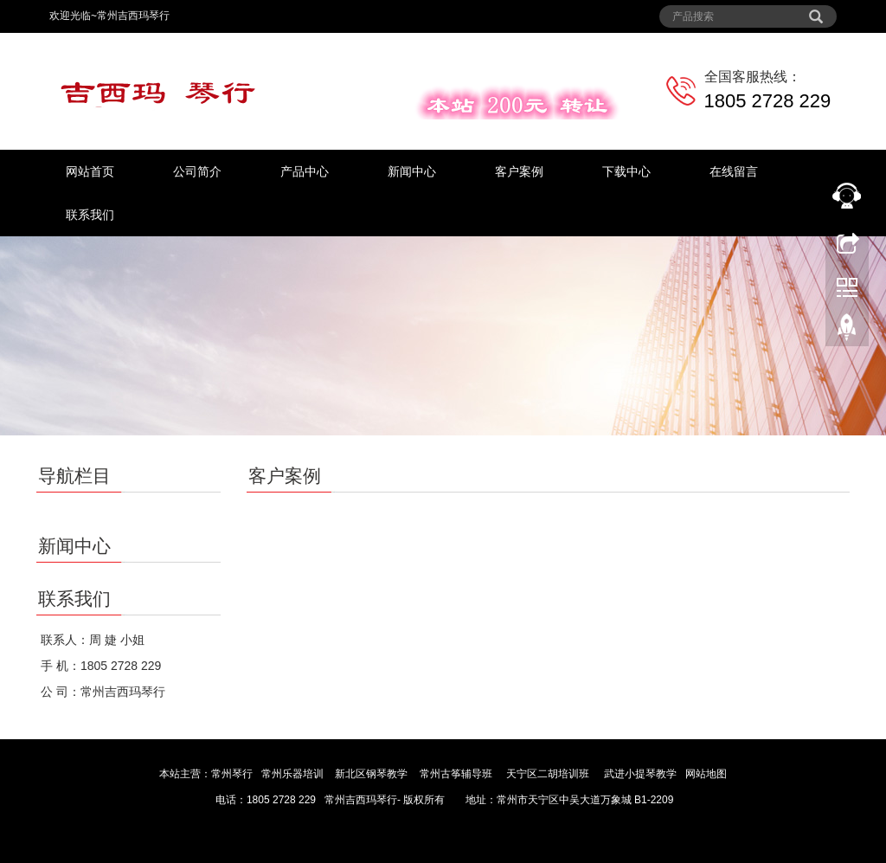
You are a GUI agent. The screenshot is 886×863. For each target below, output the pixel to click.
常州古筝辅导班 (456, 774)
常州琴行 (232, 774)
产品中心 (304, 171)
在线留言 (733, 171)
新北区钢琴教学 (371, 774)
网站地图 (706, 774)
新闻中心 (412, 171)
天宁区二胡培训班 (547, 774)
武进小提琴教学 (640, 774)
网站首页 (90, 171)
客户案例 (519, 171)
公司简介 (197, 171)
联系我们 (90, 215)
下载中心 (626, 171)
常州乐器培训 (292, 774)
